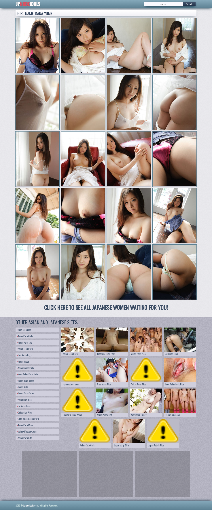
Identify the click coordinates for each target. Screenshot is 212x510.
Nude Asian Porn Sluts (27, 374)
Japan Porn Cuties (25, 393)
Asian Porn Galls (25, 336)
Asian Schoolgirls (25, 368)
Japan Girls (22, 387)
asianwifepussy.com (27, 431)
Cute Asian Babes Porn (28, 418)
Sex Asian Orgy (24, 355)
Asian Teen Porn (25, 349)
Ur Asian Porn (24, 406)
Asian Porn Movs (25, 425)
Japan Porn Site (24, 342)
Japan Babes (23, 361)
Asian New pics (24, 399)
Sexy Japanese (24, 330)
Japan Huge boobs (25, 380)
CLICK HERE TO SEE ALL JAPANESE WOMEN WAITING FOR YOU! (106, 307)
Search (189, 4)
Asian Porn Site (24, 438)
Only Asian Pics (24, 412)
